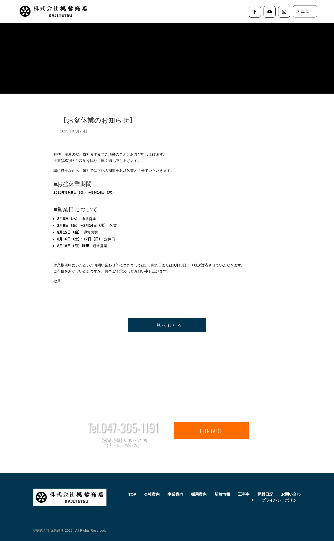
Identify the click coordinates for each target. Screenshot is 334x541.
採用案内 (199, 494)
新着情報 (222, 494)
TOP (132, 494)
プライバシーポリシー (281, 500)
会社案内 (152, 494)
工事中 (244, 494)
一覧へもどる (167, 325)
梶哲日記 (265, 494)
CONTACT (211, 431)
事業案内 (175, 494)
